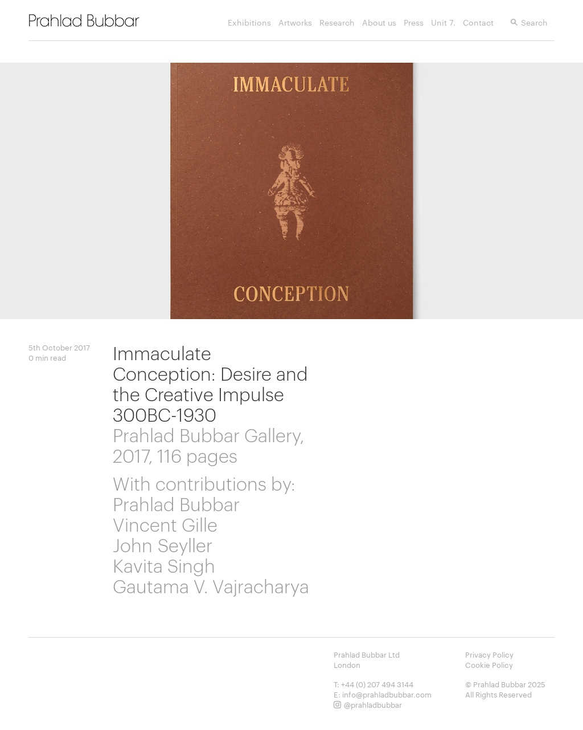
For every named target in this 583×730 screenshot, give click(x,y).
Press (414, 25)
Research (337, 25)
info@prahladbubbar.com (387, 694)
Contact (478, 25)
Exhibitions (249, 25)
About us (379, 25)
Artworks (295, 25)
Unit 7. (443, 25)
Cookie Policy (489, 664)
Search (534, 25)
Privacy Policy (489, 654)
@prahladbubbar (373, 704)
